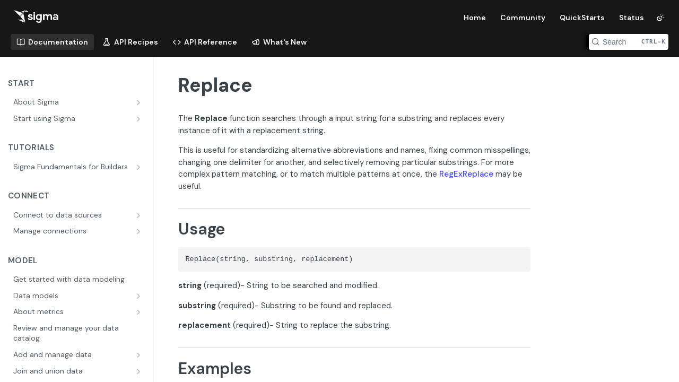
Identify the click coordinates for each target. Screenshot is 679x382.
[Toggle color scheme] (660, 17)
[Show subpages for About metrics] (139, 312)
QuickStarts (582, 17)
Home (475, 17)
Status (631, 17)
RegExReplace (466, 174)
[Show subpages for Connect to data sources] (139, 215)
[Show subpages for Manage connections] (139, 231)
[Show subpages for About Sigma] (139, 102)
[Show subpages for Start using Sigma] (139, 119)
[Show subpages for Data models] (139, 296)
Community (522, 17)
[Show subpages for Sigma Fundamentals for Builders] (139, 167)
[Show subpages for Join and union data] (139, 371)
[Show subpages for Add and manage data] (139, 355)
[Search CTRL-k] (628, 42)
